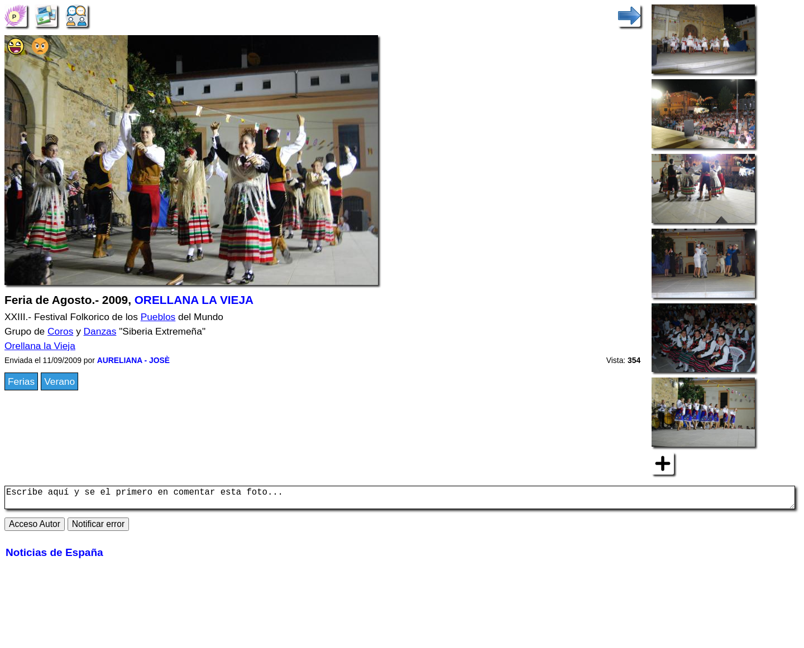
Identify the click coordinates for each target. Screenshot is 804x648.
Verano (59, 381)
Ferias (21, 381)
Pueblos (158, 316)
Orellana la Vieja (39, 345)
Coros (60, 331)
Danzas (100, 331)
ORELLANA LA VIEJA (194, 299)
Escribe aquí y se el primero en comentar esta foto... (399, 500)
